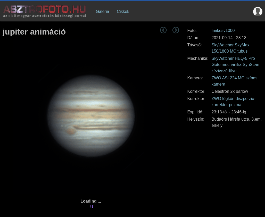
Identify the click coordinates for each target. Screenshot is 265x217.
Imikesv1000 (223, 30)
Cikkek (123, 11)
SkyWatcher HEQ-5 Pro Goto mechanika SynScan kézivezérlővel (235, 64)
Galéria (102, 11)
